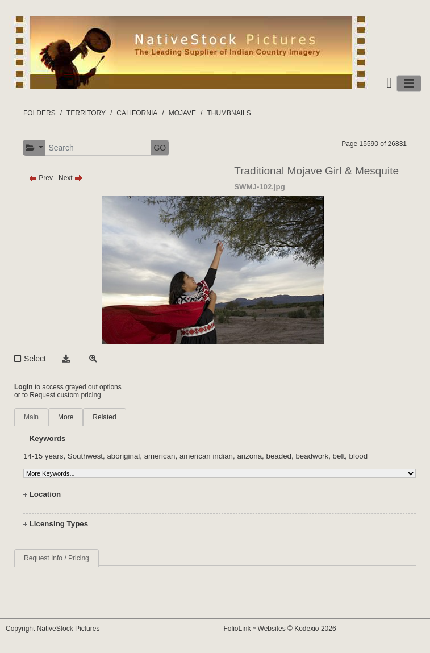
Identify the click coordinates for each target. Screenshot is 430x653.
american (160, 456)
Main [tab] (31, 417)
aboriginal (123, 456)
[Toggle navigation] (408, 83)
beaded (278, 456)
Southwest (85, 456)
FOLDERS (39, 113)
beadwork (311, 456)
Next (71, 178)
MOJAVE (182, 113)
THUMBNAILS (229, 113)
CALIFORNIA (136, 113)
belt (339, 456)
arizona (249, 456)
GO (159, 147)
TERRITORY (86, 113)
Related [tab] (104, 417)
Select (35, 358)
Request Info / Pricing (56, 558)
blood (358, 456)
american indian (206, 456)
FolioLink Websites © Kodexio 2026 (280, 629)
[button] (34, 148)
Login (23, 387)
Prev (40, 178)
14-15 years (43, 456)
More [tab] (65, 417)
